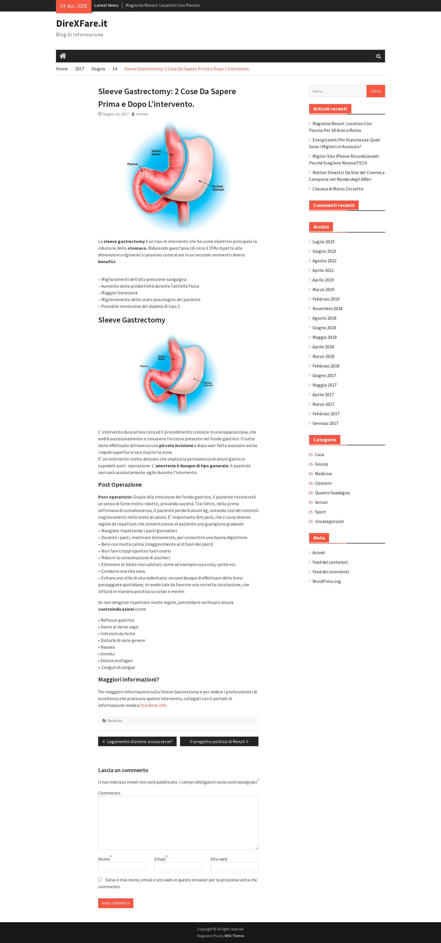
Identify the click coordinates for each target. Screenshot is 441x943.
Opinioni (323, 483)
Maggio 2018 (324, 337)
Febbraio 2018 (325, 366)
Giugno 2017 (324, 375)
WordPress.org (326, 581)
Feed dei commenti (330, 571)
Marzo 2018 (323, 356)
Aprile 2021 (323, 270)
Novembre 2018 (327, 308)
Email (160, 859)
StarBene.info (153, 705)
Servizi (321, 502)
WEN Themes (234, 935)
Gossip (321, 464)
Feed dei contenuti (330, 562)
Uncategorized (329, 521)
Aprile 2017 (323, 394)
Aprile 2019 (323, 280)
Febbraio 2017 (325, 413)
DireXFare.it (81, 23)
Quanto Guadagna (332, 492)
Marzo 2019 (323, 289)
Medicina (114, 720)
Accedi (318, 552)
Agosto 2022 (324, 260)
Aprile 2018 (323, 346)
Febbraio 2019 (325, 299)
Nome (104, 859)
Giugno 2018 (324, 327)
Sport (320, 512)
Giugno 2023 (324, 251)
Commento (109, 793)
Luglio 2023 (323, 241)
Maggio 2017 (324, 385)
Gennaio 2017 (325, 423)
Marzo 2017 (323, 404)
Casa (319, 454)
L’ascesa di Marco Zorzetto (337, 188)
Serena (142, 113)
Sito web (219, 859)
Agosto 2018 (324, 318)
